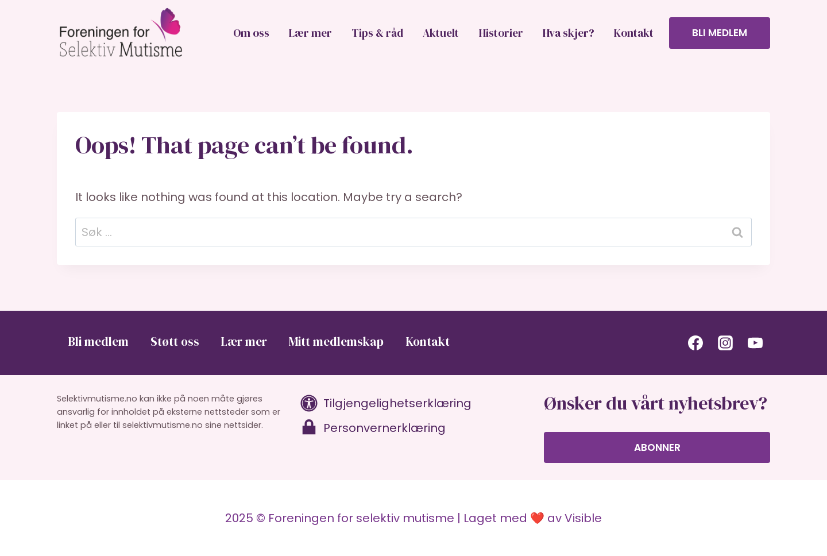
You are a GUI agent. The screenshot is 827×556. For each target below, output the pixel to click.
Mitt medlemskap (336, 341)
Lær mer (310, 32)
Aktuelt (441, 32)
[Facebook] (695, 343)
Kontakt (634, 32)
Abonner (657, 447)
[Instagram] (725, 343)
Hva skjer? (568, 32)
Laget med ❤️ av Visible (532, 518)
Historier (501, 32)
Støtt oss (174, 341)
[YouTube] (755, 343)
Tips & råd (377, 32)
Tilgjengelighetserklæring (397, 403)
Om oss (251, 32)
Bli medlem (719, 33)
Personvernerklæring (384, 428)
